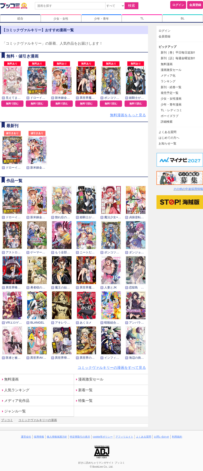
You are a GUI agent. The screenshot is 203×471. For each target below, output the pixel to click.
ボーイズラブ (169, 116)
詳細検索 (167, 121)
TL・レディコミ (171, 110)
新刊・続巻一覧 (171, 87)
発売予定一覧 (169, 93)
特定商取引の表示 (80, 436)
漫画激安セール (90, 379)
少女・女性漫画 (171, 98)
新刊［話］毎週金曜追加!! (178, 58)
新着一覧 (85, 390)
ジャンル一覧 (15, 411)
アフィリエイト (124, 436)
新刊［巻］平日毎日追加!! (178, 52)
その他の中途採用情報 (188, 189)
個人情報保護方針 (57, 436)
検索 (131, 6)
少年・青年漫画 (171, 104)
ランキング (168, 81)
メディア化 (168, 75)
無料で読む (12, 103)
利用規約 (177, 436)
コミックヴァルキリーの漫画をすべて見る (112, 368)
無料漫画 (11, 379)
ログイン (178, 5)
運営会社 (26, 436)
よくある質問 (167, 132)
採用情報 (39, 436)
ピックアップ (167, 46)
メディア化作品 (16, 401)
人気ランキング (16, 390)
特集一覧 (85, 401)
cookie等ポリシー (103, 436)
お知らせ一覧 (167, 143)
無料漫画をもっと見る (128, 115)
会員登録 (195, 5)
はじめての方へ (169, 137)
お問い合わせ (161, 436)
